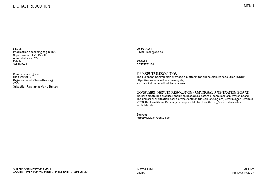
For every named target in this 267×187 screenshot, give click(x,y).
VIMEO (141, 173)
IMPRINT (248, 169)
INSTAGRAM (145, 169)
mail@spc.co (154, 52)
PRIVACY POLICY (243, 173)
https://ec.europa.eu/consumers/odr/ (160, 80)
